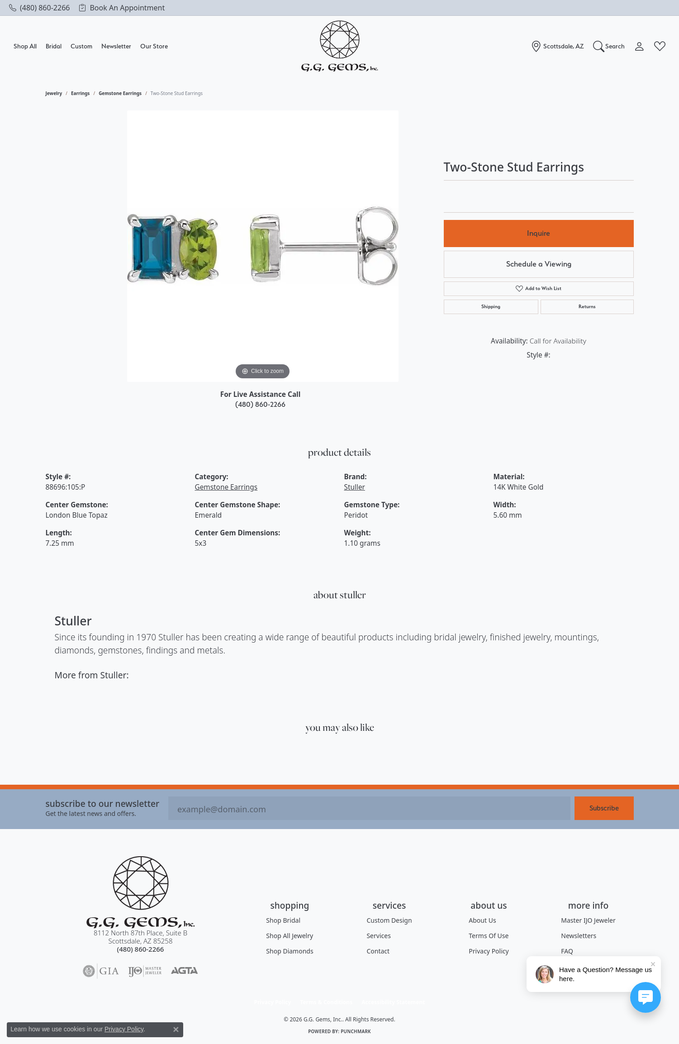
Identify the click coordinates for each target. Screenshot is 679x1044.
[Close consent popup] (176, 1029)
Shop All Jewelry (289, 935)
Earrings (80, 93)
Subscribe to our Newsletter (103, 803)
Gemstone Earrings (120, 93)
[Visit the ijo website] (145, 971)
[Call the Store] (140, 948)
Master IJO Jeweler (588, 920)
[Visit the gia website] (101, 971)
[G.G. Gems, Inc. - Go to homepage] (140, 892)
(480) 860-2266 (260, 404)
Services (378, 935)
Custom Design (389, 920)
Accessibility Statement (393, 1002)
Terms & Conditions (326, 1002)
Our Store (154, 46)
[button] (609, 46)
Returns (587, 307)
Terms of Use (488, 935)
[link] (39, 7)
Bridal (54, 46)
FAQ (567, 951)
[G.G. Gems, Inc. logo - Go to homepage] (339, 46)
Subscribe (604, 808)
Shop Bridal (283, 920)
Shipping (490, 307)
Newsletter (116, 46)
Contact (377, 951)
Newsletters (578, 935)
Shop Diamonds (289, 951)
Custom (81, 46)
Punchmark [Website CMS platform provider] (356, 1031)
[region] (263, 246)
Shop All (25, 46)
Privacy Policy (488, 951)
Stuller (354, 487)
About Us (482, 920)
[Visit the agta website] (184, 971)
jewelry (54, 93)
